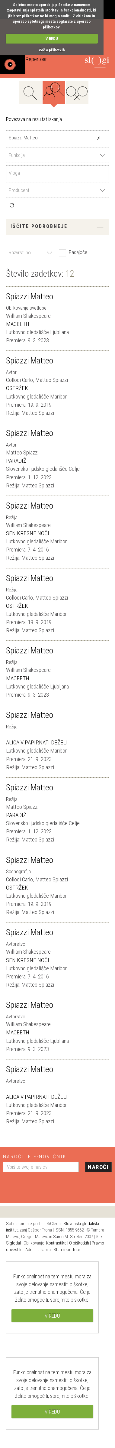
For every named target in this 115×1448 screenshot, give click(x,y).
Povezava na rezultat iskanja (34, 119)
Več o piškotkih (52, 50)
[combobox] (57, 155)
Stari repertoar (66, 1249)
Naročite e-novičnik (35, 1157)
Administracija (38, 1249)
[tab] (57, 227)
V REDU (52, 38)
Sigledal (13, 1243)
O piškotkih (79, 1243)
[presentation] (49, 1185)
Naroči (98, 1166)
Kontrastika (56, 1243)
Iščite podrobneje (57, 227)
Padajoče (72, 253)
